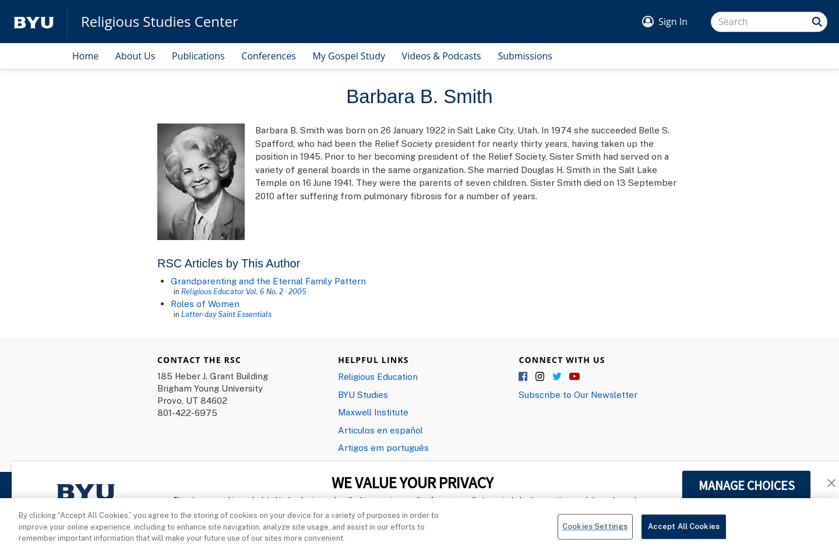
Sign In (673, 21)
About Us (135, 56)
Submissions (525, 56)
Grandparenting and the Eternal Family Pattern (268, 281)
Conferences (268, 56)
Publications (198, 56)
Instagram (540, 377)
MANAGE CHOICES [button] (747, 485)
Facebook (524, 377)
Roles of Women (205, 303)
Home (85, 56)
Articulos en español (380, 430)
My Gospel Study (348, 56)
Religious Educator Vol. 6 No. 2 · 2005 (243, 291)
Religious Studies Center (159, 21)
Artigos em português (383, 447)
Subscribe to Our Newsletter (578, 394)
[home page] (33, 22)
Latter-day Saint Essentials (226, 314)
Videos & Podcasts (441, 56)
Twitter (557, 377)
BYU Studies (363, 394)
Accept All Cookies (684, 532)
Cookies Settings (595, 532)
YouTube (574, 377)
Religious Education (378, 376)
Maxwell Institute (373, 412)
